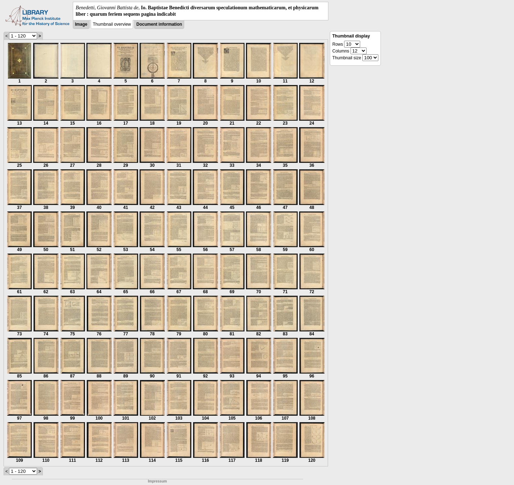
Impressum (157, 481)
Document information (159, 24)
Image (81, 24)
